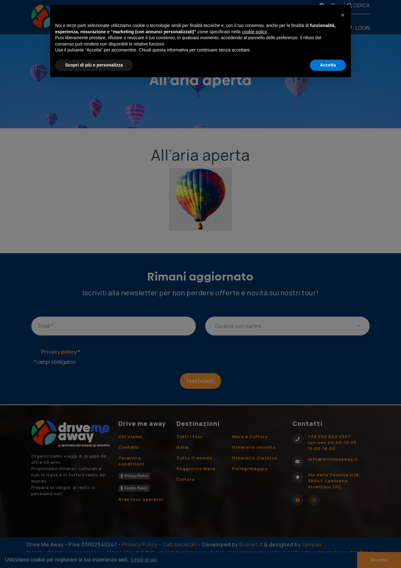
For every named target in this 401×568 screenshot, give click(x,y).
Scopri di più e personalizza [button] (94, 64)
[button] (343, 15)
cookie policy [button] (254, 31)
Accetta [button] (328, 64)
